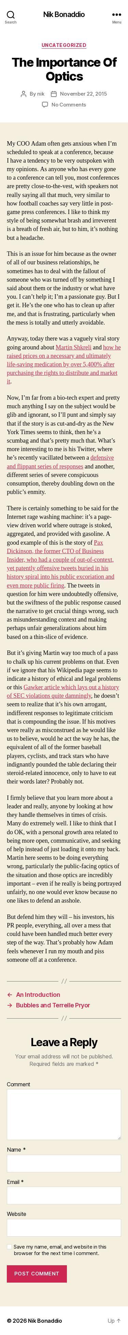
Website (16, 1214)
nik (40, 93)
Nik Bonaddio (64, 14)
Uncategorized (64, 45)
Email (15, 1182)
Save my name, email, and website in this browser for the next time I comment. (60, 1250)
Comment (18, 1085)
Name (16, 1150)
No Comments (69, 104)
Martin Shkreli (73, 347)
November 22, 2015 (83, 93)
